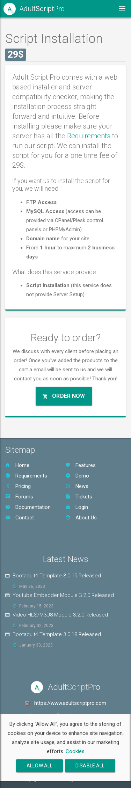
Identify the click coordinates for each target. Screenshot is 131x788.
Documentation (28, 507)
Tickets (78, 497)
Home (17, 465)
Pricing (18, 486)
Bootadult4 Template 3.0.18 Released (57, 634)
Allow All (39, 765)
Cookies (75, 751)
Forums (19, 497)
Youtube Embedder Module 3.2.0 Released (63, 595)
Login (76, 507)
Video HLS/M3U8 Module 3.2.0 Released (60, 615)
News (76, 486)
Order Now (64, 396)
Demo (77, 476)
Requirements (88, 136)
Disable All (90, 765)
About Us (81, 518)
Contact (19, 518)
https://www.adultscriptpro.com (70, 703)
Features (80, 465)
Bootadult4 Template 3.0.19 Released (57, 575)
